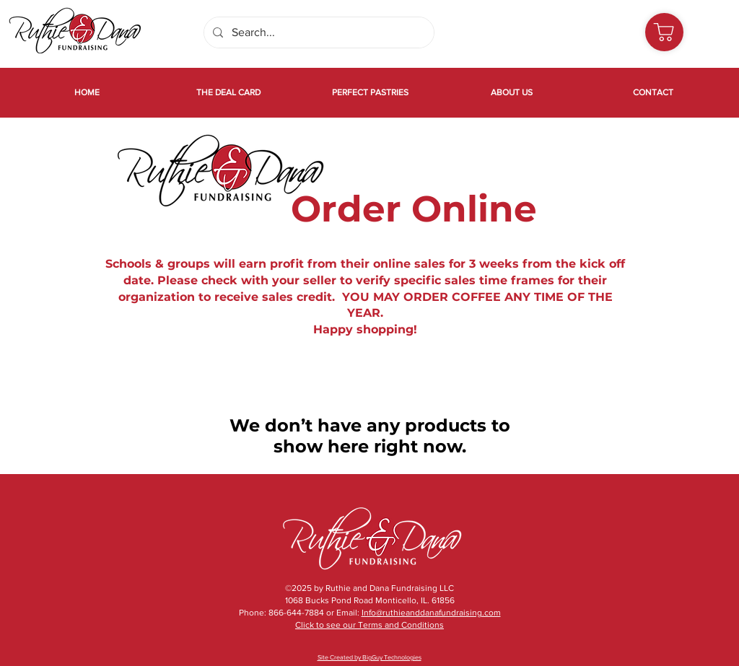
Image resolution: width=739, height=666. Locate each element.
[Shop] (664, 32)
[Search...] (317, 32)
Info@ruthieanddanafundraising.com (431, 613)
